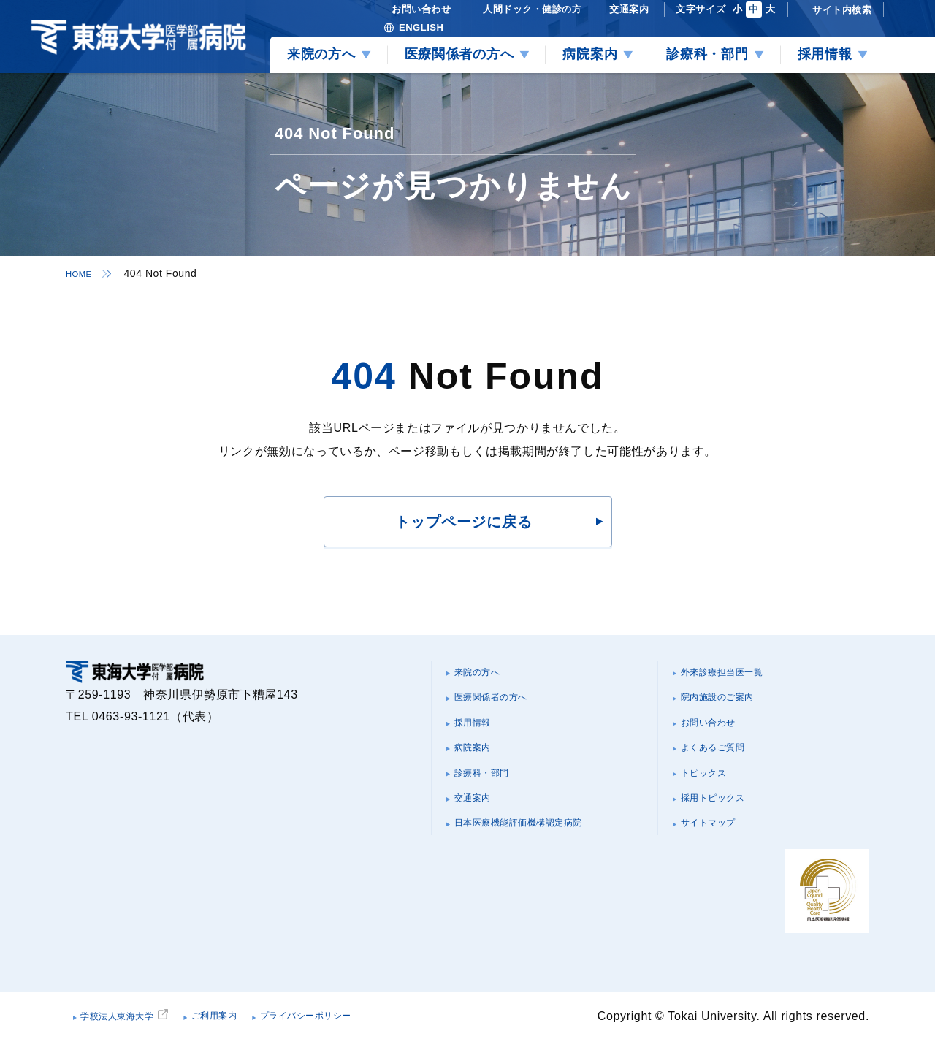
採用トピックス (725, 820)
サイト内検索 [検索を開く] (841, 9)
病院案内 (481, 762)
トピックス (713, 791)
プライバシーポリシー (371, 1032)
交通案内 (481, 820)
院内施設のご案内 (731, 703)
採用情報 (481, 732)
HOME (82, 273)
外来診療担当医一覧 (738, 674)
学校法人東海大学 (133, 1032)
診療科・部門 (493, 791)
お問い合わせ (719, 732)
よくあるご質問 (725, 762)
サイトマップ (719, 849)
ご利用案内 (254, 1032)
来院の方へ (487, 674)
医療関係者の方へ (505, 703)
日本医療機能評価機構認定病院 (542, 849)
